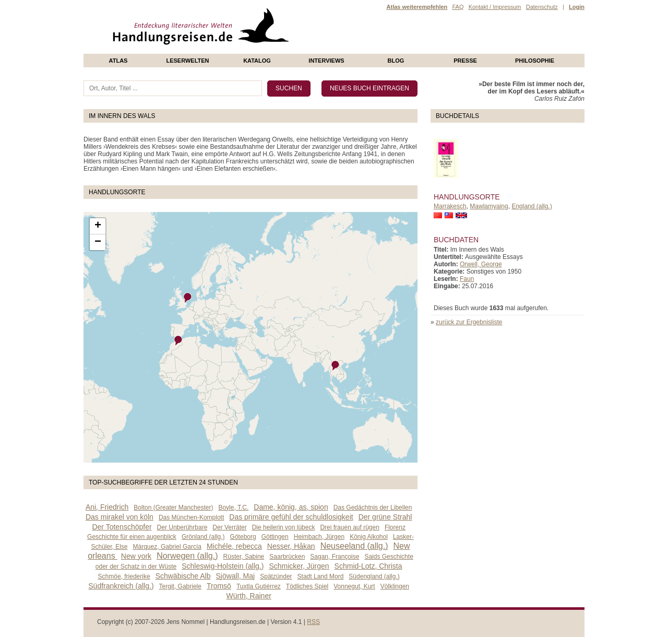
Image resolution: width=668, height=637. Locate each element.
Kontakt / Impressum (495, 7)
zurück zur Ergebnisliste (469, 322)
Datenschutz (542, 7)
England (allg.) (531, 206)
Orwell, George (481, 264)
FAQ (457, 7)
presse (465, 60)
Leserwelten (187, 60)
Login (576, 7)
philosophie (534, 60)
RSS (313, 622)
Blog (396, 60)
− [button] (97, 242)
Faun (467, 278)
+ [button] (97, 226)
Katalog (257, 60)
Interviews (326, 60)
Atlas (118, 60)
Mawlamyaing (489, 206)
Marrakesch (450, 206)
